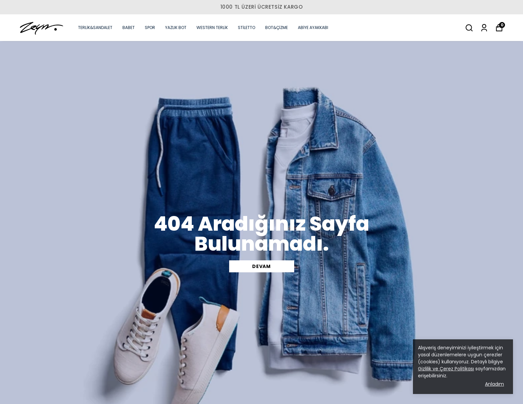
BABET (128, 27)
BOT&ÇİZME (276, 27)
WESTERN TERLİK (212, 27)
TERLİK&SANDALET (95, 27)
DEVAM (261, 266)
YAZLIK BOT (175, 27)
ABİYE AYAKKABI (313, 27)
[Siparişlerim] (484, 28)
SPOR (150, 27)
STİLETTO (246, 27)
